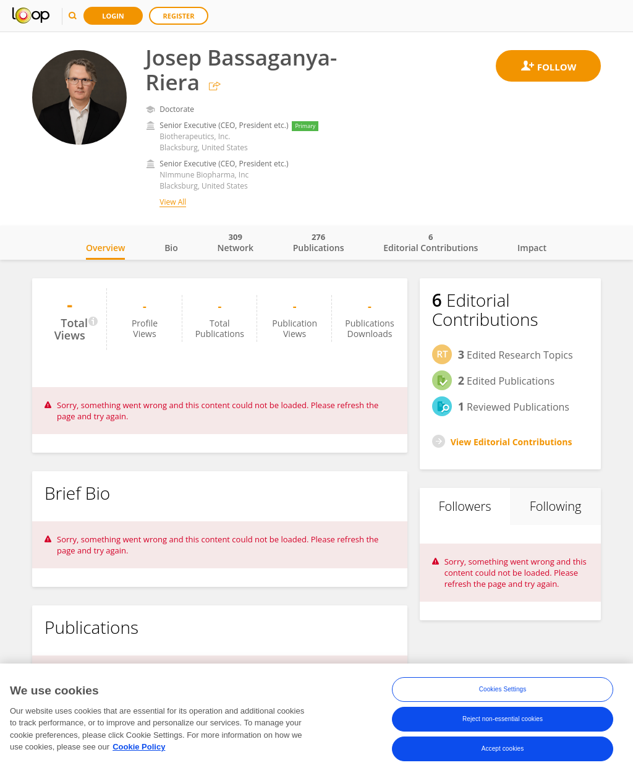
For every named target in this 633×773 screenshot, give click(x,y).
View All (172, 202)
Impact (531, 248)
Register (179, 15)
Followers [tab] (464, 506)
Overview (105, 248)
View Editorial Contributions (511, 442)
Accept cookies (503, 751)
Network (235, 242)
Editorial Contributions (430, 242)
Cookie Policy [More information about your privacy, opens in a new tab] (139, 749)
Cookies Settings (503, 692)
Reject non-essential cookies (502, 722)
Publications (318, 242)
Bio (171, 248)
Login (113, 15)
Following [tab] (556, 506)
